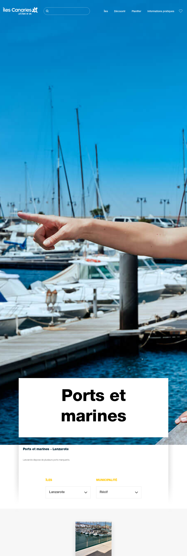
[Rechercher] (67, 11)
